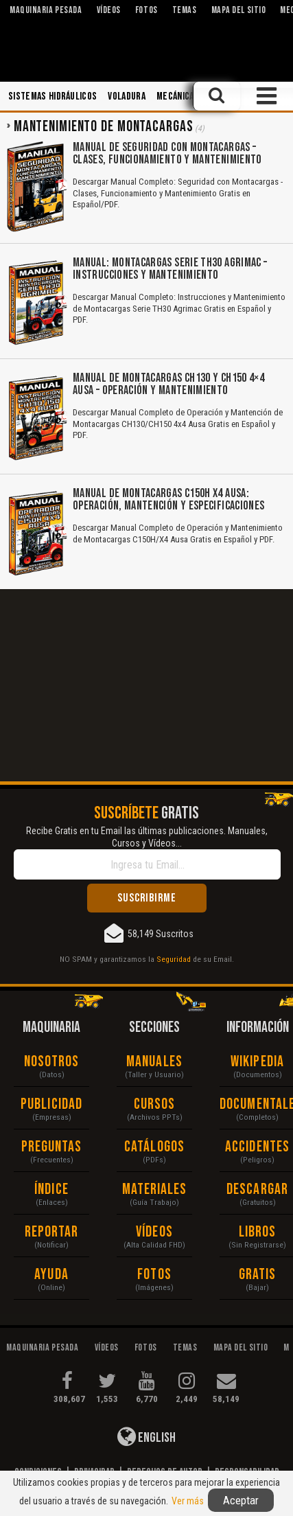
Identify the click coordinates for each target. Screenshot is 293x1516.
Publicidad (51, 1104)
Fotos (154, 1274)
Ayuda (51, 1274)
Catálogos (154, 1147)
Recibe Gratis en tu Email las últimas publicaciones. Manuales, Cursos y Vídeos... (147, 837)
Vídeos (154, 1232)
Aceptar (241, 1500)
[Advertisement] (146, 685)
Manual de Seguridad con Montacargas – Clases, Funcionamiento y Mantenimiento (167, 153)
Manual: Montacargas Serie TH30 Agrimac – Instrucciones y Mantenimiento (170, 268)
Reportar (52, 1232)
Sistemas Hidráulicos (52, 96)
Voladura (126, 96)
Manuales (154, 1062)
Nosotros (52, 1062)
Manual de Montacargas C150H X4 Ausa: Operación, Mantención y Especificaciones (168, 499)
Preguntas (51, 1147)
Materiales (154, 1189)
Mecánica (175, 96)
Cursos (155, 1104)
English (146, 1436)
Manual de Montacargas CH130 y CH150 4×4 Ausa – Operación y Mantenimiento (168, 384)
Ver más (188, 1500)
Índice (51, 1189)
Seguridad (173, 959)
